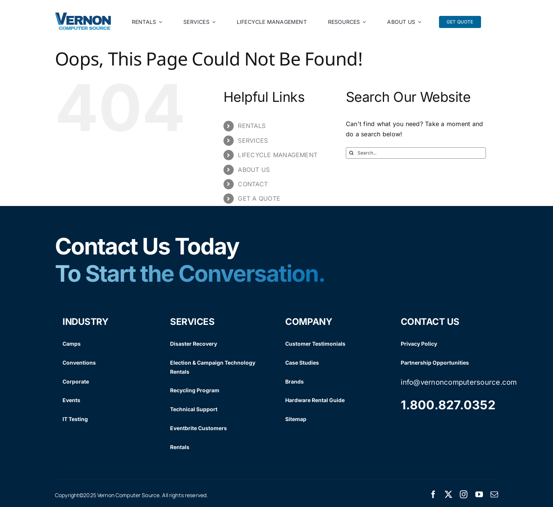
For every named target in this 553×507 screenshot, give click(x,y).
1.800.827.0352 (448, 405)
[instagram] (463, 494)
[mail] (494, 494)
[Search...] (416, 153)
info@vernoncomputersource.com (459, 382)
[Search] (351, 153)
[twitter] (448, 494)
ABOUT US (254, 169)
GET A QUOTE (259, 198)
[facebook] (433, 494)
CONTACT (253, 184)
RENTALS (252, 125)
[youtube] (479, 494)
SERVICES (253, 140)
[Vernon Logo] (83, 15)
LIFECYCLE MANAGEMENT (277, 155)
